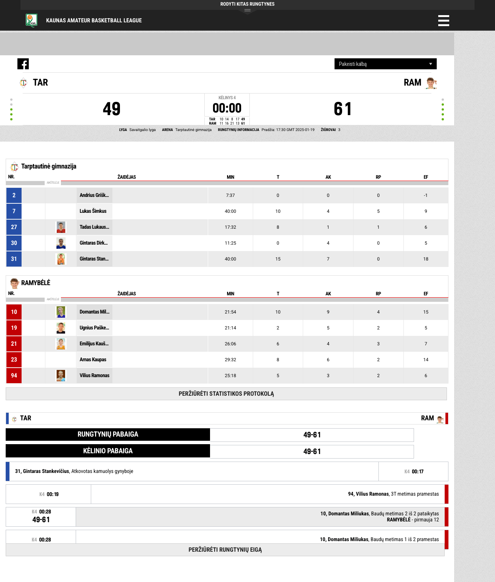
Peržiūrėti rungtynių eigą (225, 549)
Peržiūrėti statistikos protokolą (226, 393)
